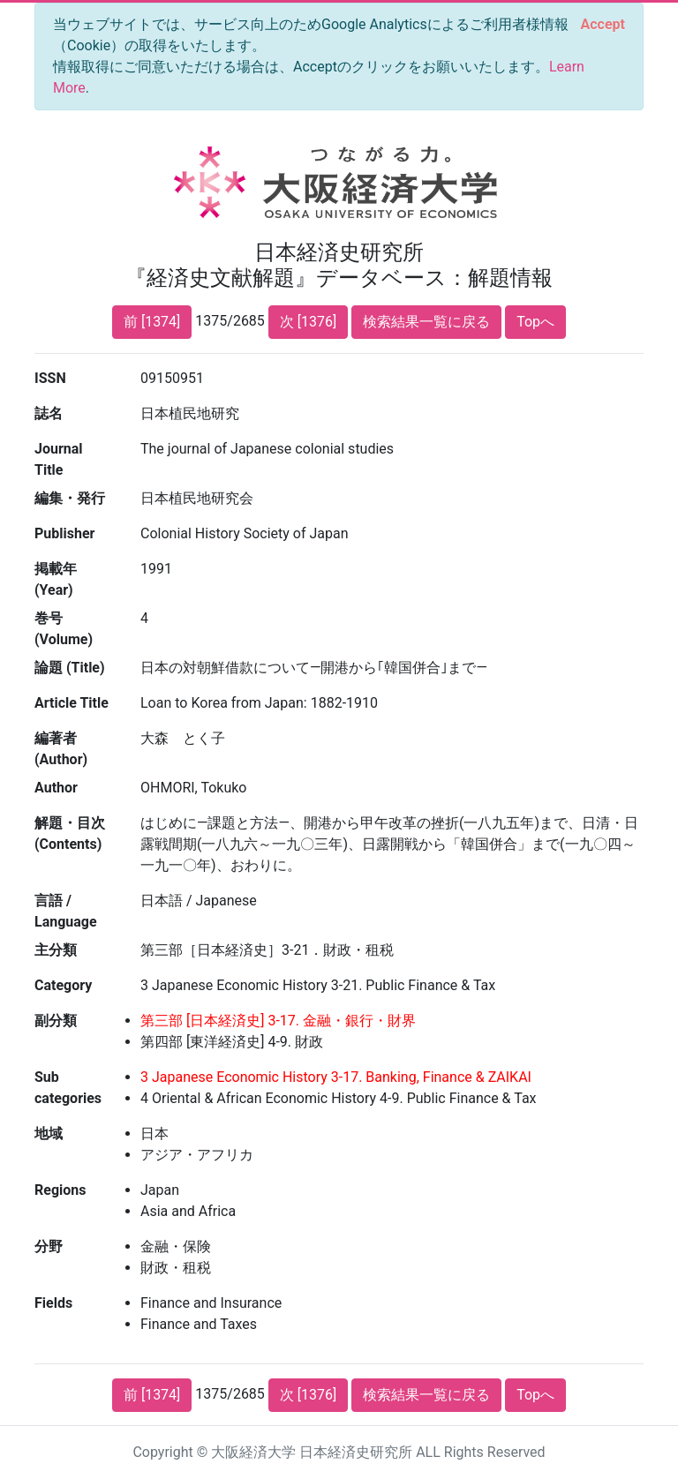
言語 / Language (65, 911)
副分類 (55, 1020)
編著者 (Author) (60, 749)
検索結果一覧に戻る (426, 321)
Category (63, 985)
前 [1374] (152, 321)
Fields (53, 1303)
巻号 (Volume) (63, 629)
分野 (48, 1246)
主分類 (55, 950)
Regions (60, 1190)
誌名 (48, 413)
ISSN (50, 378)
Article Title (71, 702)
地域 (48, 1133)
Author (56, 787)
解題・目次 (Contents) (69, 833)
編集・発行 (69, 498)
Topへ (535, 321)
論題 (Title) (69, 667)
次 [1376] (308, 321)
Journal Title (58, 459)
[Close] (603, 25)
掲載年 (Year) (55, 579)
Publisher (64, 533)
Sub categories (68, 1088)
